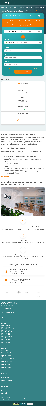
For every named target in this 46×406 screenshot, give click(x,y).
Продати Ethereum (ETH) (6, 361)
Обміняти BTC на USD (6, 352)
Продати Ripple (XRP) (6, 363)
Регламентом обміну (23, 68)
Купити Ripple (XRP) (5, 337)
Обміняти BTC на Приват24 (7, 356)
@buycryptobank (31, 24)
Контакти (3, 388)
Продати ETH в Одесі (6, 367)
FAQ (2, 390)
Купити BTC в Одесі (5, 339)
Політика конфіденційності (7, 380)
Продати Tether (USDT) (6, 359)
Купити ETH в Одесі (5, 342)
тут (36, 10)
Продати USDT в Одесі (6, 366)
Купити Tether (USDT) (6, 334)
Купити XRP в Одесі (5, 343)
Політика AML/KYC (5, 379)
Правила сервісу (5, 375)
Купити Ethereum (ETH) (6, 336)
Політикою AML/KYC (33, 68)
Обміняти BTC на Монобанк (7, 358)
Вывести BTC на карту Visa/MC (8, 353)
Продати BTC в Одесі (6, 364)
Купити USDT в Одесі (6, 340)
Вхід (44, 2)
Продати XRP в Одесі (6, 369)
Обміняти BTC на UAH (6, 350)
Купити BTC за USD (5, 327)
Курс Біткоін (4, 393)
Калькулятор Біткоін (5, 392)
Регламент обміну (5, 377)
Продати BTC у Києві (6, 355)
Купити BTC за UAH (5, 325)
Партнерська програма (6, 382)
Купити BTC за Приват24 (6, 331)
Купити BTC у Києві (5, 330)
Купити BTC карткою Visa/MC (7, 328)
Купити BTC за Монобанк (6, 333)
